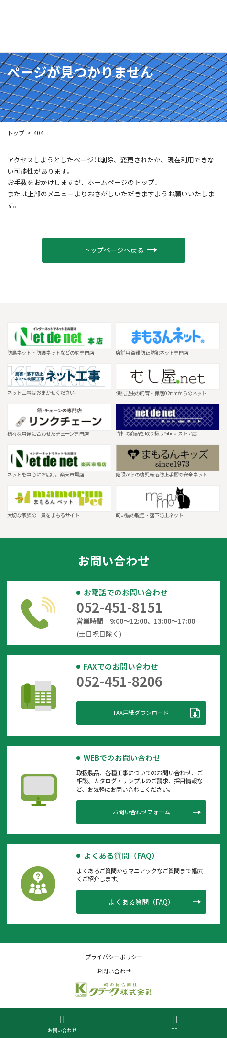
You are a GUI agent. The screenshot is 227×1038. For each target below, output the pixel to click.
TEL (176, 1024)
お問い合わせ (62, 1024)
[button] (113, 250)
